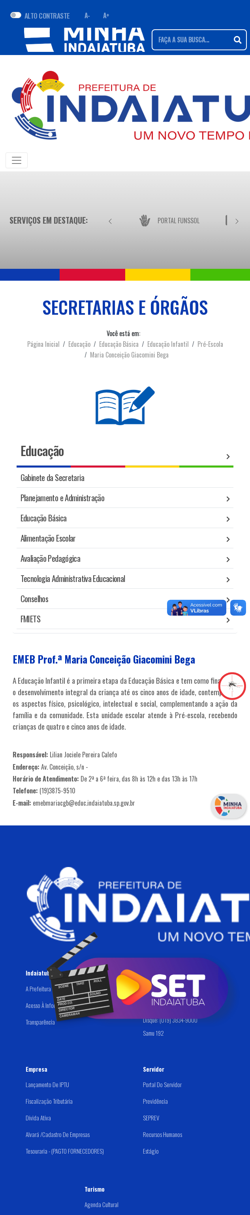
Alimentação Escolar (48, 538)
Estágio (151, 1151)
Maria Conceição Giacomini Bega (129, 354)
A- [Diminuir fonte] (87, 15)
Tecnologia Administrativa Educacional (73, 578)
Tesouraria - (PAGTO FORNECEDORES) (65, 1151)
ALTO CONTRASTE (47, 15)
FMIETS (30, 618)
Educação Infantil (168, 344)
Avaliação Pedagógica (51, 558)
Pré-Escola (210, 344)
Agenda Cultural (101, 1204)
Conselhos (34, 598)
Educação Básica (119, 344)
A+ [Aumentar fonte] (106, 15)
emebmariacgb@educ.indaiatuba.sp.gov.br (84, 803)
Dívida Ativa (38, 1117)
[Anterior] (110, 220)
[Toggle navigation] (17, 160)
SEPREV (151, 1117)
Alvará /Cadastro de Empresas (58, 1134)
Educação (79, 344)
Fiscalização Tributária (49, 1101)
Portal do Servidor (162, 1084)
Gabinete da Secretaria (52, 477)
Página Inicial (43, 344)
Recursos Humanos (162, 1134)
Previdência (155, 1101)
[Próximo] (237, 220)
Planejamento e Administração (63, 497)
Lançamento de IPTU (47, 1084)
